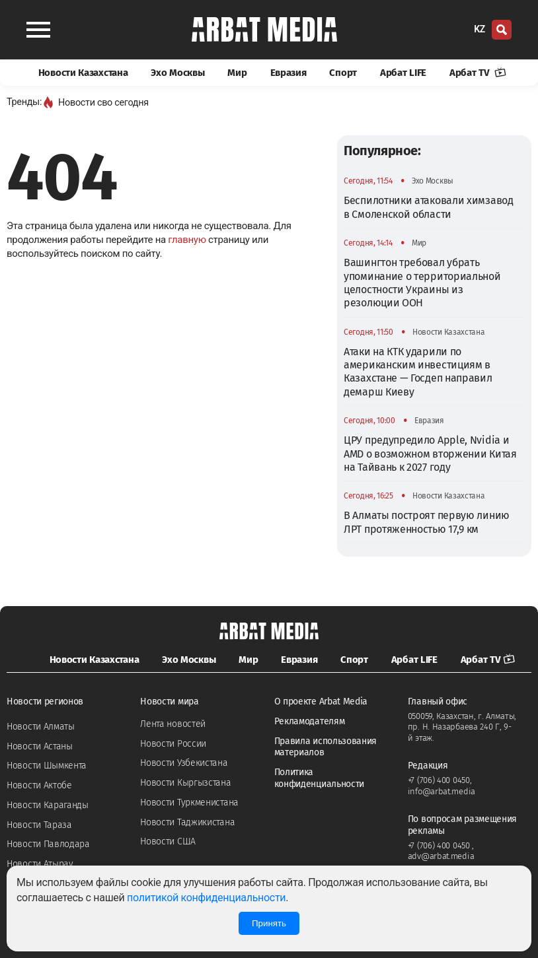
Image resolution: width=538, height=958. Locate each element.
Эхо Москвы (177, 73)
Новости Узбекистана (183, 763)
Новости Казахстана (83, 73)
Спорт (343, 73)
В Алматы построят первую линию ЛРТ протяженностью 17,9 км (427, 522)
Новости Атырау (40, 864)
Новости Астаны (40, 746)
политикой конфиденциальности (206, 897)
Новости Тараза (39, 825)
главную (187, 240)
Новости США (168, 841)
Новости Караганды (48, 805)
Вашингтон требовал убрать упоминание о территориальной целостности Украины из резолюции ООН (422, 282)
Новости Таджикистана (187, 822)
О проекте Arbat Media (321, 701)
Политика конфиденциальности (319, 778)
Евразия (288, 73)
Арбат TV (477, 73)
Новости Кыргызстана (185, 782)
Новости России (173, 743)
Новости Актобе (39, 785)
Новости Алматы (41, 726)
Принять (269, 923)
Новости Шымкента (47, 765)
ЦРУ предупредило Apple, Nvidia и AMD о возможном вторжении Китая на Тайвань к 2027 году (430, 453)
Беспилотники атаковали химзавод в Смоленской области (429, 207)
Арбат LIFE (403, 73)
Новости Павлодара (48, 844)
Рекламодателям (309, 721)
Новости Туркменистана (189, 802)
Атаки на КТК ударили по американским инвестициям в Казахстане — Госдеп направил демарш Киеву (418, 371)
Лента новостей (173, 724)
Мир (237, 73)
